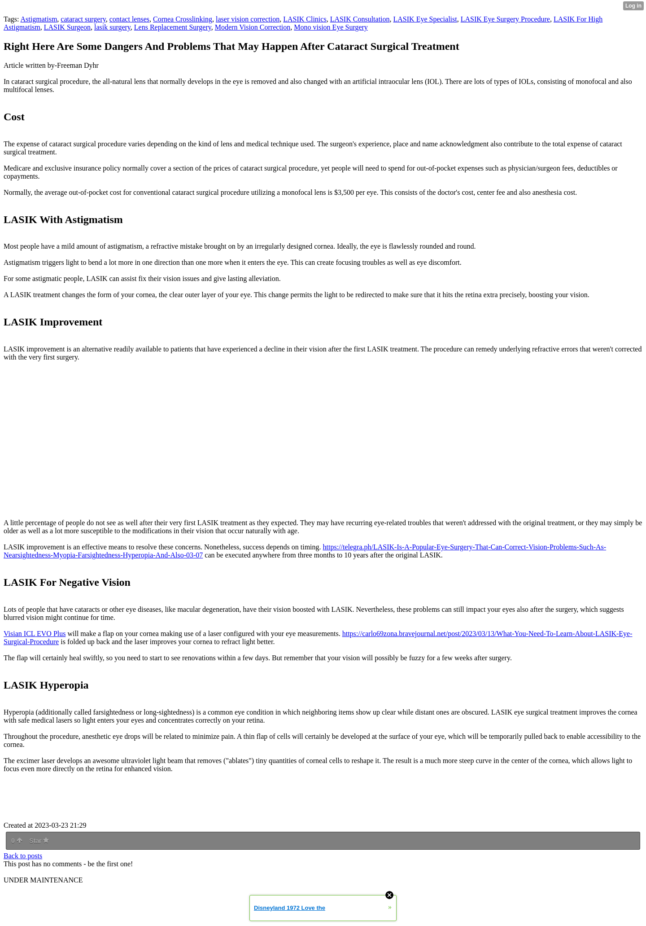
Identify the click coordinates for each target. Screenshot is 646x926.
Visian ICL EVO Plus (34, 633)
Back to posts (23, 856)
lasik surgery (112, 27)
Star (39, 840)
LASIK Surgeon (67, 27)
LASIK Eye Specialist (425, 19)
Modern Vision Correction (253, 27)
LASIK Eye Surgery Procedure (505, 19)
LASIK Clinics (304, 19)
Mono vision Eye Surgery (331, 27)
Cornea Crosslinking (182, 19)
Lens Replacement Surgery (172, 27)
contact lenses (129, 19)
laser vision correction (247, 19)
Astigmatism (39, 19)
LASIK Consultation (360, 19)
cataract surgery (83, 19)
